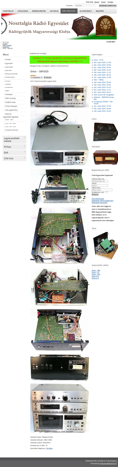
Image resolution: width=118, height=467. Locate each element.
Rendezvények (39, 11)
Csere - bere (9, 119)
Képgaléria (8, 84)
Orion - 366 (96, 270)
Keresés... (70, 6)
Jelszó (94, 183)
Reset (103, 2)
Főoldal (8, 59)
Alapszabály (86, 11)
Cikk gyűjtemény (11, 110)
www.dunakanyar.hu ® (108, 464)
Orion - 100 (96, 274)
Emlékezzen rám (98, 192)
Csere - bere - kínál (10, 126)
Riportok (8, 114)
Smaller (110, 2)
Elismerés (8, 81)
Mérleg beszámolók (11, 74)
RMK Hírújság (10, 98)
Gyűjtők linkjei (10, 102)
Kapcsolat (8, 11)
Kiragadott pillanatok (11, 130)
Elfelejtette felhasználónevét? (102, 201)
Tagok (7, 90)
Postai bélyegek (11, 106)
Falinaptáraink (9, 87)
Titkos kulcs (96, 188)
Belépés (100, 11)
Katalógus (23, 11)
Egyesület (9, 63)
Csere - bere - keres (10, 123)
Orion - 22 (95, 272)
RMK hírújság (69, 11)
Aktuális (54, 11)
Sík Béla (49, 448)
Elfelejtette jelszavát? (99, 203)
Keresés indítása (107, 6)
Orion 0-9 (95, 276)
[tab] (25, 137)
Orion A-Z (95, 278)
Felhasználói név (98, 179)
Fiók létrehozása (98, 199)
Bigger (96, 2)
